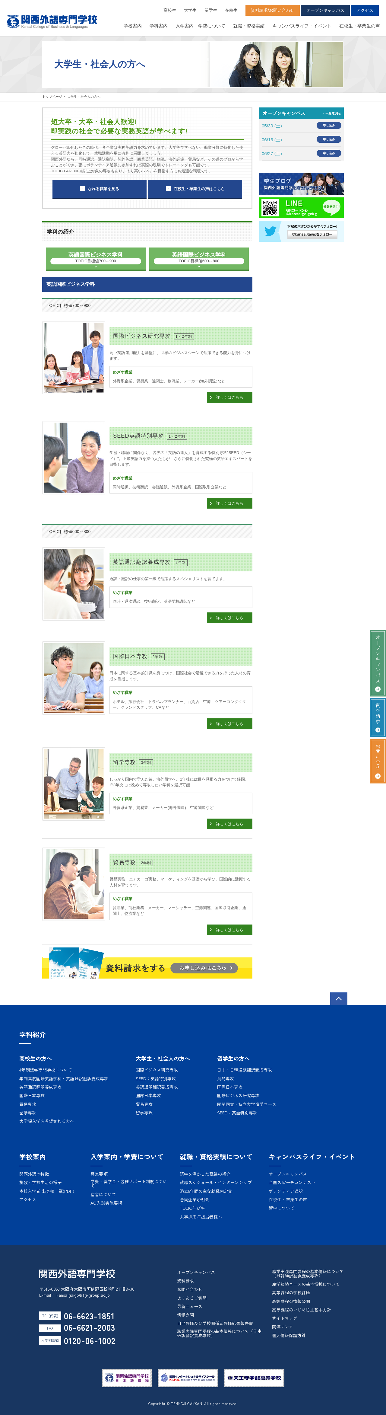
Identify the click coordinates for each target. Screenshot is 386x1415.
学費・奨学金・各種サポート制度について (128, 1183)
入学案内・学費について (200, 26)
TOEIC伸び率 (192, 1208)
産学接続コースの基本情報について (306, 1284)
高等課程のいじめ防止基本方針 (301, 1310)
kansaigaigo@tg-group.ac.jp (83, 1295)
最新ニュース (189, 1306)
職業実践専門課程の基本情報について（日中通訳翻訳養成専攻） (219, 1333)
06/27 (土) (272, 153)
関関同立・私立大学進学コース (247, 1104)
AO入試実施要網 (106, 1203)
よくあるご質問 (192, 1298)
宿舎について (103, 1194)
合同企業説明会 (194, 1199)
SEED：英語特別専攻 (156, 1078)
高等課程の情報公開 (291, 1301)
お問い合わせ (189, 1289)
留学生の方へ (233, 1058)
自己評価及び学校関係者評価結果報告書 (215, 1323)
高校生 (169, 10)
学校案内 (133, 26)
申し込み (329, 125)
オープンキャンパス (325, 10)
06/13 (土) (272, 139)
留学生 (210, 10)
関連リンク (282, 1326)
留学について (281, 1208)
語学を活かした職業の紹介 (205, 1174)
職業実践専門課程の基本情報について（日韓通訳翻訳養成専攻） (308, 1273)
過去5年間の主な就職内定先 (206, 1191)
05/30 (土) (272, 125)
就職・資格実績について (216, 1156)
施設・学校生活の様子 (40, 1182)
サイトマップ (284, 1318)
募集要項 (98, 1174)
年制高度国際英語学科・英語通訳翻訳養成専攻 (63, 1078)
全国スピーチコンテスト (292, 1182)
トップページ (52, 96)
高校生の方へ (35, 1058)
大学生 (190, 10)
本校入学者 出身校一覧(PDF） (48, 1191)
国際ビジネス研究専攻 (157, 1070)
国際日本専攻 (32, 1095)
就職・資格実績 (249, 26)
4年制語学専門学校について (45, 1070)
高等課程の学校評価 (291, 1292)
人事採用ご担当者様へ (201, 1217)
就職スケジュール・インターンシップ (216, 1182)
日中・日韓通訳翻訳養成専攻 (244, 1070)
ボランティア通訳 (285, 1191)
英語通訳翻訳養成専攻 (40, 1087)
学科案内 (159, 26)
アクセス (364, 10)
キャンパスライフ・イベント (302, 26)
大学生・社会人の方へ (163, 1058)
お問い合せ (377, 757)
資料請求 (377, 713)
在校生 (231, 10)
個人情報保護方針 (289, 1335)
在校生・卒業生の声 (359, 26)
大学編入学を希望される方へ (46, 1121)
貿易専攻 (27, 1104)
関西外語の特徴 (34, 1174)
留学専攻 (27, 1112)
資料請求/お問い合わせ (272, 10)
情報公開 (185, 1315)
